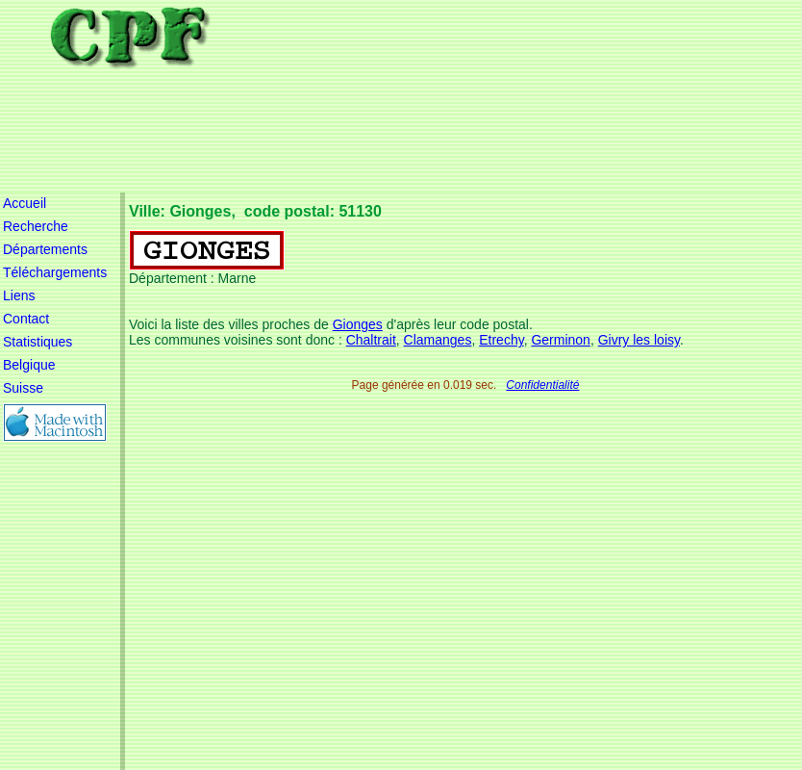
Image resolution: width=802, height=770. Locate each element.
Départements (45, 249)
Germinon (560, 339)
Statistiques (37, 341)
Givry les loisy (639, 339)
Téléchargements (55, 272)
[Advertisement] (478, 96)
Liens (19, 295)
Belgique (29, 364)
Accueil (24, 203)
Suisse (23, 388)
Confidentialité (542, 385)
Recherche (35, 226)
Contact (26, 318)
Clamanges (438, 339)
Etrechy (501, 339)
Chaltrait (371, 339)
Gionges (358, 324)
